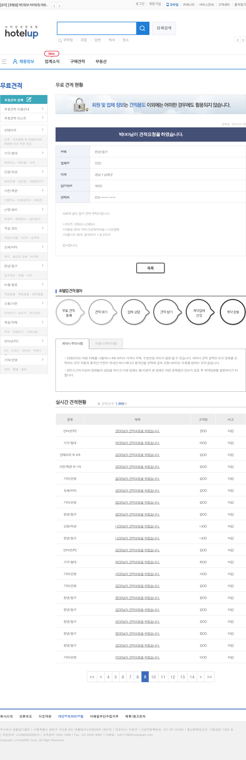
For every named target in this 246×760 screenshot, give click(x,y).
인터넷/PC (11, 341)
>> (209, 676)
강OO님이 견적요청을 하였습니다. (137, 466)
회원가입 (155, 4)
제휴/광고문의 (135, 716)
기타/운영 (10, 359)
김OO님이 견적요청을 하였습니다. (137, 454)
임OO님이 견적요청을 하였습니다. (137, 502)
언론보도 (25, 716)
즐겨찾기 (240, 5)
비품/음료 (10, 284)
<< (92, 676)
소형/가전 (10, 303)
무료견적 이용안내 (16, 109)
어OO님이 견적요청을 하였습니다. (137, 442)
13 (182, 676)
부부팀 (68, 40)
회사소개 (6, 716)
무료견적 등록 (13, 100)
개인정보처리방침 (70, 716)
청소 (125, 40)
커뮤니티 (189, 5)
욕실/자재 (10, 322)
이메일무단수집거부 (104, 716)
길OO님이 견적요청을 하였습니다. (137, 478)
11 (163, 676)
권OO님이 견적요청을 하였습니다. (137, 430)
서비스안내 (206, 5)
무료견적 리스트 (15, 118)
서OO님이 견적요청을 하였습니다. (137, 573)
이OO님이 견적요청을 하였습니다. (137, 657)
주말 (83, 40)
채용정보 (26, 61)
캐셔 (111, 40)
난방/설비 (10, 209)
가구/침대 (10, 153)
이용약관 (45, 716)
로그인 (140, 4)
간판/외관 (10, 171)
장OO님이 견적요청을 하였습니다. (137, 633)
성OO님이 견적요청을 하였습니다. (137, 621)
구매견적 (77, 61)
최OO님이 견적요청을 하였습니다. (137, 562)
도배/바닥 (10, 247)
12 (173, 676)
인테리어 (10, 130)
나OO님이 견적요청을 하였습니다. (137, 526)
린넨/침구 (10, 265)
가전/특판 (10, 190)
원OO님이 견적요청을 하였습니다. (137, 597)
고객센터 (224, 5)
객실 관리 (10, 228)
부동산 (101, 61)
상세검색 (164, 28)
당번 (97, 40)
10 (153, 676)
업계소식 (52, 61)
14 (192, 676)
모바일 (172, 5)
